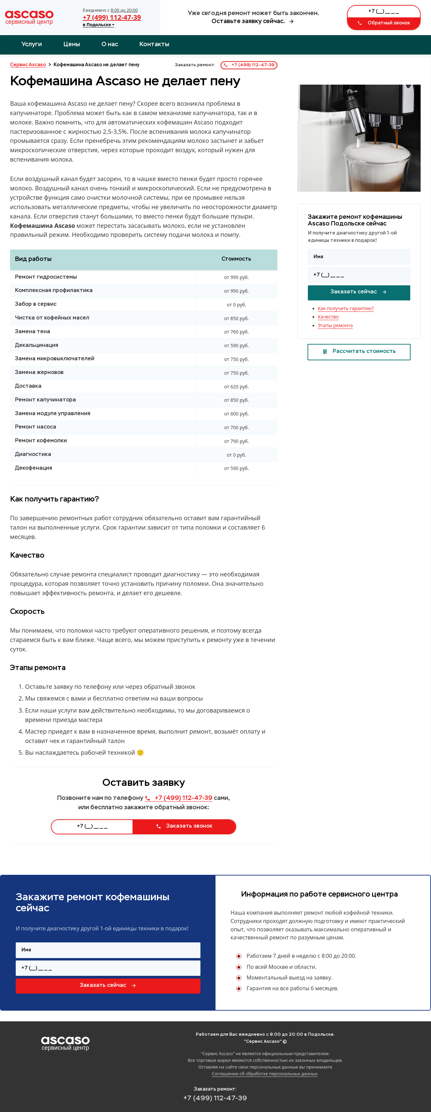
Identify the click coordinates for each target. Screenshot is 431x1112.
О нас (109, 44)
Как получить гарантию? (346, 308)
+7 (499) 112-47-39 (112, 17)
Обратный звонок (383, 23)
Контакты (154, 44)
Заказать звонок (184, 826)
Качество (328, 316)
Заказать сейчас (359, 292)
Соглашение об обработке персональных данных (264, 1074)
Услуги (31, 44)
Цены (72, 44)
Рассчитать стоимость (359, 351)
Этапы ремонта (335, 325)
